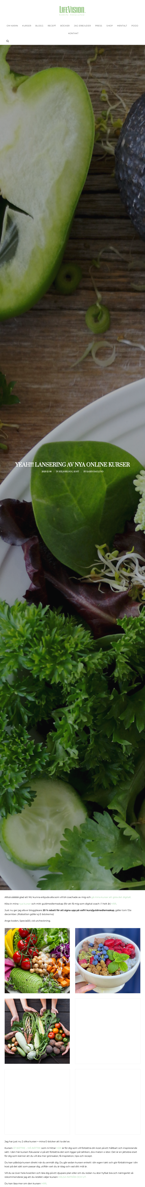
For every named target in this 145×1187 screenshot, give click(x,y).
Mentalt (122, 25)
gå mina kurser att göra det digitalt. (111, 897)
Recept (52, 25)
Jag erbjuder (82, 25)
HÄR (113, 903)
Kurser (26, 25)
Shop (109, 25)
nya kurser (25, 903)
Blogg (39, 25)
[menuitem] (12, 26)
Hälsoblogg (69, 471)
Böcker (65, 25)
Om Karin (12, 25)
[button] (7, 41)
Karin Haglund (84, 471)
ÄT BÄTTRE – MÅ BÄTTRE (27, 1148)
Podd (134, 25)
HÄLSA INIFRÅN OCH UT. (72, 1177)
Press (98, 25)
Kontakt (73, 33)
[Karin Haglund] (72, 11)
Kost (74, 471)
